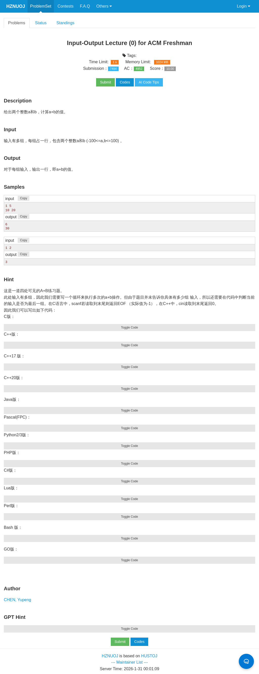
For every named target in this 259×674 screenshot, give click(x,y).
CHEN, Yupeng (17, 599)
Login (243, 6)
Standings (65, 23)
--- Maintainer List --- (129, 662)
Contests (66, 6)
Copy (23, 198)
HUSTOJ (149, 655)
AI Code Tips (149, 82)
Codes (125, 82)
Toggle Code (129, 327)
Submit (105, 82)
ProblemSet (40, 6)
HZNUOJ (15, 6)
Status (41, 23)
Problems (16, 23)
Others (104, 6)
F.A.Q (85, 6)
